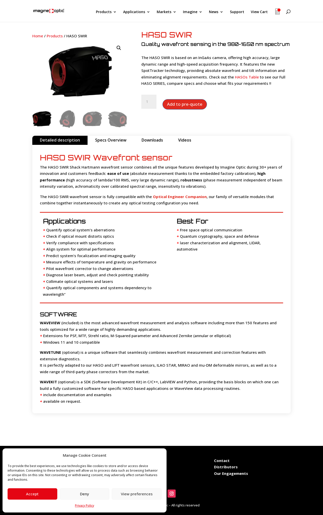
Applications (134, 12)
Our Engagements (231, 473)
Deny (84, 493)
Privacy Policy (84, 505)
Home (37, 35)
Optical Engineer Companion (180, 196)
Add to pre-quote (184, 104)
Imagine (190, 12)
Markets (164, 12)
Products (104, 12)
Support (237, 12)
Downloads (152, 140)
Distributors (226, 466)
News (213, 12)
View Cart (259, 12)
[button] (118, 47)
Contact (222, 460)
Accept (32, 493)
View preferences (137, 493)
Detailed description (60, 140)
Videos (184, 140)
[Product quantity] (148, 102)
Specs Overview (110, 140)
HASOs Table (247, 76)
